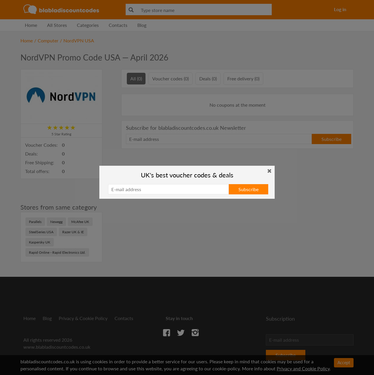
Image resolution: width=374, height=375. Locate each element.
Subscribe (248, 189)
